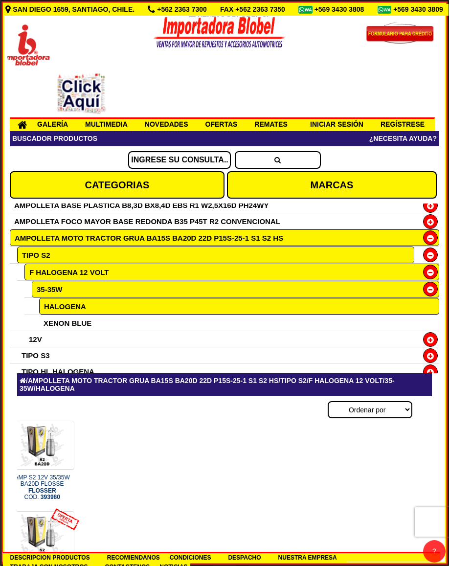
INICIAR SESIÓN (336, 124)
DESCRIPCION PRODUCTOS (50, 557)
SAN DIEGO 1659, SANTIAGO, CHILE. (70, 9)
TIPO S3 (36, 355)
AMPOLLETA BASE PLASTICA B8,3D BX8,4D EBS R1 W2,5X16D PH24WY (141, 205)
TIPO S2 (36, 255)
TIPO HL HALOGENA (58, 371)
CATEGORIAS (117, 185)
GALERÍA (52, 124)
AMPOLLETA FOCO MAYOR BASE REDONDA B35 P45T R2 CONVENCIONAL (147, 221)
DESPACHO (244, 557)
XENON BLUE (67, 323)
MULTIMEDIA (106, 124)
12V (35, 339)
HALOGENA (65, 306)
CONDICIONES (190, 557)
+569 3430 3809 (419, 9)
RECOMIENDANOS (133, 557)
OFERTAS (221, 124)
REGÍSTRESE (403, 124)
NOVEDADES (166, 124)
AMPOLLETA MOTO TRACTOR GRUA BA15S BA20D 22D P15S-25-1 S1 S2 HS (149, 238)
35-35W (50, 289)
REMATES (270, 124)
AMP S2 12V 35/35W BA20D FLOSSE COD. (42, 487)
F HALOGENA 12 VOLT (69, 272)
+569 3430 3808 (340, 9)
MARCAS (332, 185)
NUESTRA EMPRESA (307, 557)
